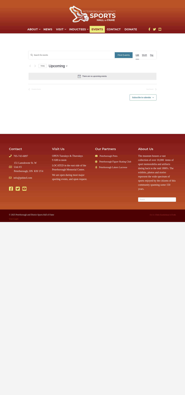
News (47, 29)
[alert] (92, 76)
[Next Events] (35, 66)
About (32, 29)
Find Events (124, 55)
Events (97, 29)
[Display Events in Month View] (144, 55)
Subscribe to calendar (141, 97)
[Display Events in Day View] (151, 55)
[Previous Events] (30, 66)
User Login (13, 219)
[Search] (157, 199)
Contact (114, 29)
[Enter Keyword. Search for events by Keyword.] (72, 55)
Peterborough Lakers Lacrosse (113, 167)
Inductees (77, 29)
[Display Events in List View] (137, 55)
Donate (130, 29)
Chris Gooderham (162, 215)
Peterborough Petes (108, 156)
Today (43, 66)
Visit (60, 29)
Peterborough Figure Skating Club (115, 161)
